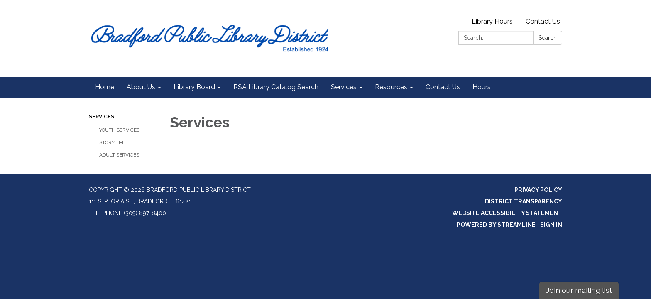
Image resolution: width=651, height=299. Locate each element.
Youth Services (119, 130)
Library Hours (492, 21)
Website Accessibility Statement (507, 213)
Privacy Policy (538, 189)
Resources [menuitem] (391, 87)
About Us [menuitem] (141, 87)
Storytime (112, 142)
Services (101, 117)
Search (547, 37)
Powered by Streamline (496, 224)
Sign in (551, 224)
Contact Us (543, 21)
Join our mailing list (579, 290)
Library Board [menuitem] (194, 87)
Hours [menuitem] (481, 87)
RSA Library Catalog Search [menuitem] (275, 87)
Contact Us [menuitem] (443, 87)
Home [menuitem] (104, 87)
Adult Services (119, 155)
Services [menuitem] (344, 87)
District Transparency (523, 201)
